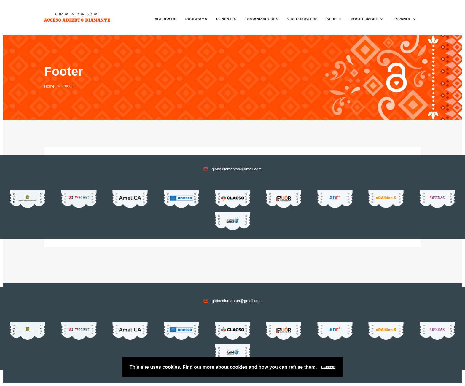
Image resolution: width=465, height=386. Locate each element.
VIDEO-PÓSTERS (302, 19)
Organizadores (261, 19)
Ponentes (226, 19)
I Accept (328, 367)
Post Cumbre (367, 19)
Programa (196, 19)
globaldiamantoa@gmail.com (237, 169)
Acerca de (165, 19)
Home (49, 86)
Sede (334, 19)
